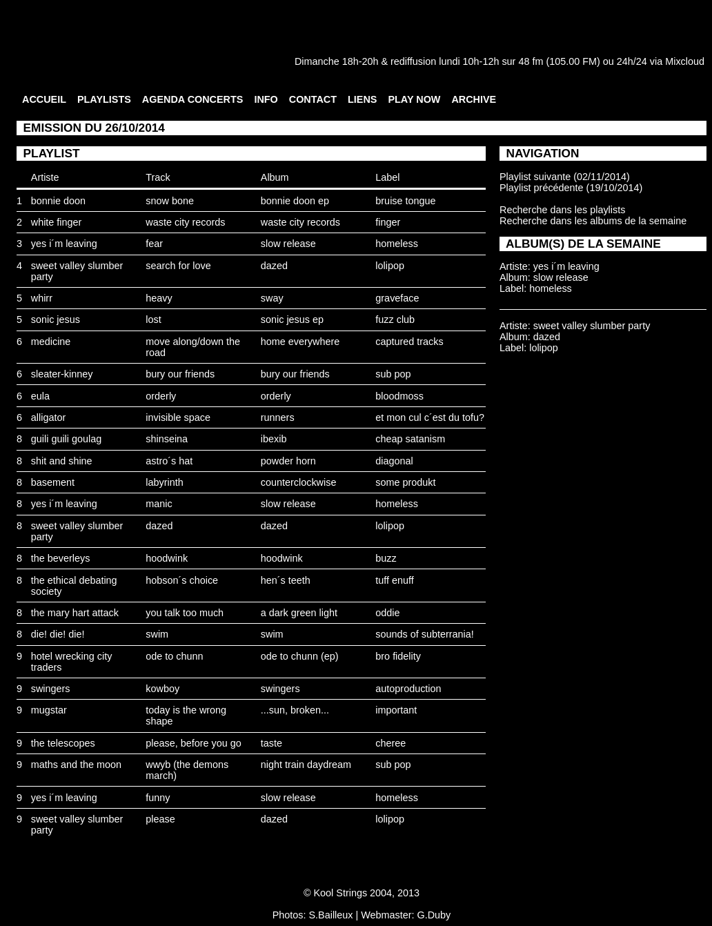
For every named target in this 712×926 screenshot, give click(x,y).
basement (53, 482)
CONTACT (313, 99)
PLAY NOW (414, 99)
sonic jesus (55, 319)
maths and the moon (76, 764)
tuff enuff (394, 580)
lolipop (389, 265)
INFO (265, 99)
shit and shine (61, 460)
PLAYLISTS (104, 99)
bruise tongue (405, 200)
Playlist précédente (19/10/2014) (571, 187)
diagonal (394, 460)
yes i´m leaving (64, 243)
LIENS (362, 99)
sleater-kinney (62, 374)
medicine (51, 341)
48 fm (530, 61)
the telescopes (63, 743)
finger (387, 222)
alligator (48, 417)
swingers (50, 688)
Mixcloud (684, 61)
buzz (385, 558)
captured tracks (409, 341)
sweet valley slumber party (592, 325)
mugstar (49, 710)
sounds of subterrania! (424, 634)
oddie (387, 612)
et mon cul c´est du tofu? (429, 417)
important (396, 710)
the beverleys (60, 558)
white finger (56, 222)
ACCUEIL (44, 99)
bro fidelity (398, 656)
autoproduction (408, 688)
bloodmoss (399, 396)
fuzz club (395, 319)
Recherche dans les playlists (562, 209)
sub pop (393, 374)
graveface (397, 298)
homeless (396, 243)
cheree (390, 743)
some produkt (405, 482)
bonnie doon (58, 200)
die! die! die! (58, 634)
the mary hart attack (75, 612)
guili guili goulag (66, 438)
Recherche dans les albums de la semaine (593, 220)
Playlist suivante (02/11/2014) (565, 176)
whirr (41, 298)
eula (40, 396)
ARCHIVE (473, 99)
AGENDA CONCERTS (193, 99)
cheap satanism (410, 438)
